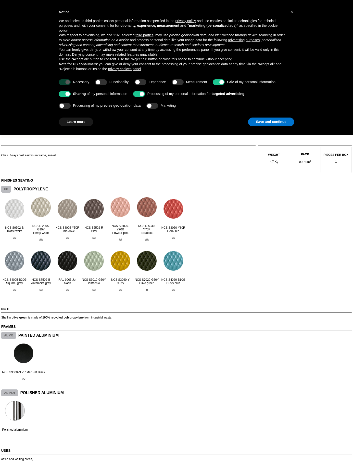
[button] (292, 12)
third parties (144, 35)
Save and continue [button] (271, 122)
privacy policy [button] (185, 21)
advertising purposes (244, 40)
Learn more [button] (76, 122)
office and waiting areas (16, 459)
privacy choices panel (124, 69)
